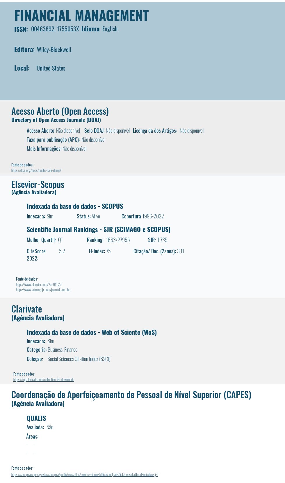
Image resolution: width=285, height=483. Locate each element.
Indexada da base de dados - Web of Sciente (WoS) (92, 332)
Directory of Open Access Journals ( (49, 119)
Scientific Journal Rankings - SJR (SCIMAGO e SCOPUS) (98, 229)
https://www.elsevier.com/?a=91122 (38, 284)
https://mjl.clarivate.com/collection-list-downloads (43, 379)
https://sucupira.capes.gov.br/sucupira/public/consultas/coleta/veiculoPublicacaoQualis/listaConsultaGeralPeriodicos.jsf (84, 474)
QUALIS (36, 418)
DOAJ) (94, 119)
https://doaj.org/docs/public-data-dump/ (36, 170)
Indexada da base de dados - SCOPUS (75, 206)
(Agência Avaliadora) (33, 192)
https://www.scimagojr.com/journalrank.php (43, 289)
